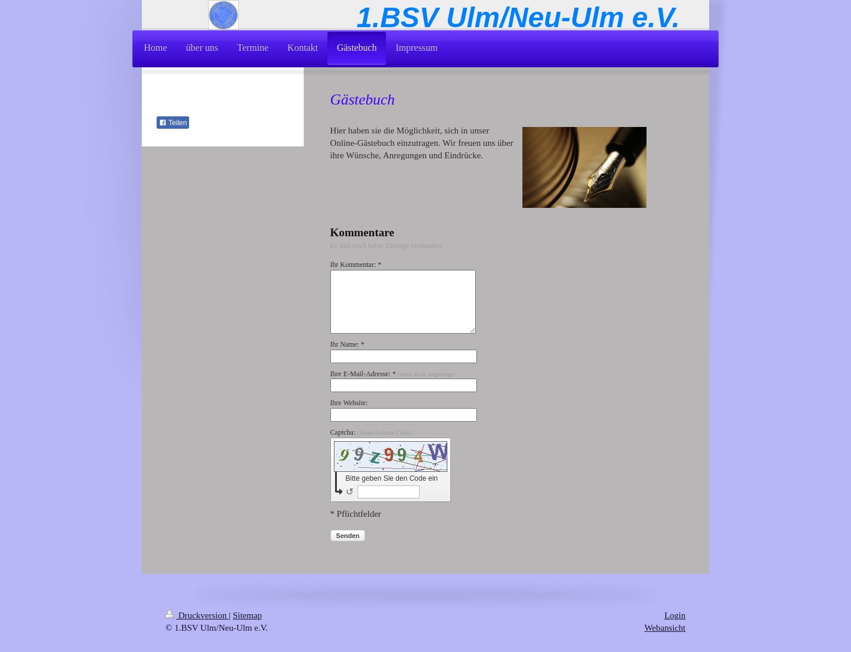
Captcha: (371, 432)
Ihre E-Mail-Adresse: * (392, 374)
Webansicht (665, 628)
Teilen (173, 123)
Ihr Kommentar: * (356, 264)
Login (675, 615)
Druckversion (197, 615)
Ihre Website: (349, 403)
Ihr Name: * (347, 344)
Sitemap (247, 615)
